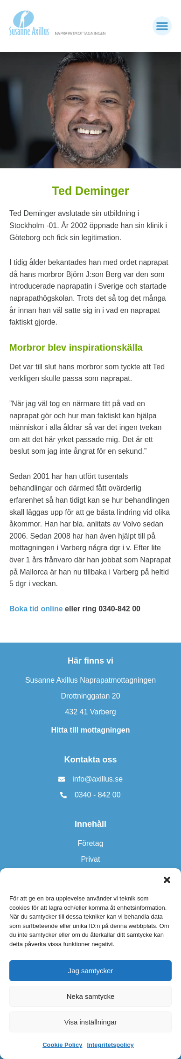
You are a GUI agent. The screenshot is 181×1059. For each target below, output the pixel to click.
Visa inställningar (90, 1022)
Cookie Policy (62, 1044)
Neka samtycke (91, 996)
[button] (167, 880)
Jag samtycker (90, 971)
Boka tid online (36, 609)
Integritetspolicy (110, 1044)
